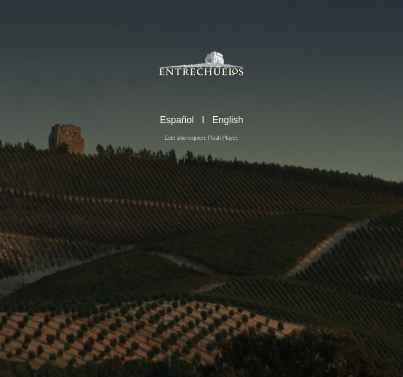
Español (177, 120)
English (228, 120)
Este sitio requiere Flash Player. (202, 138)
